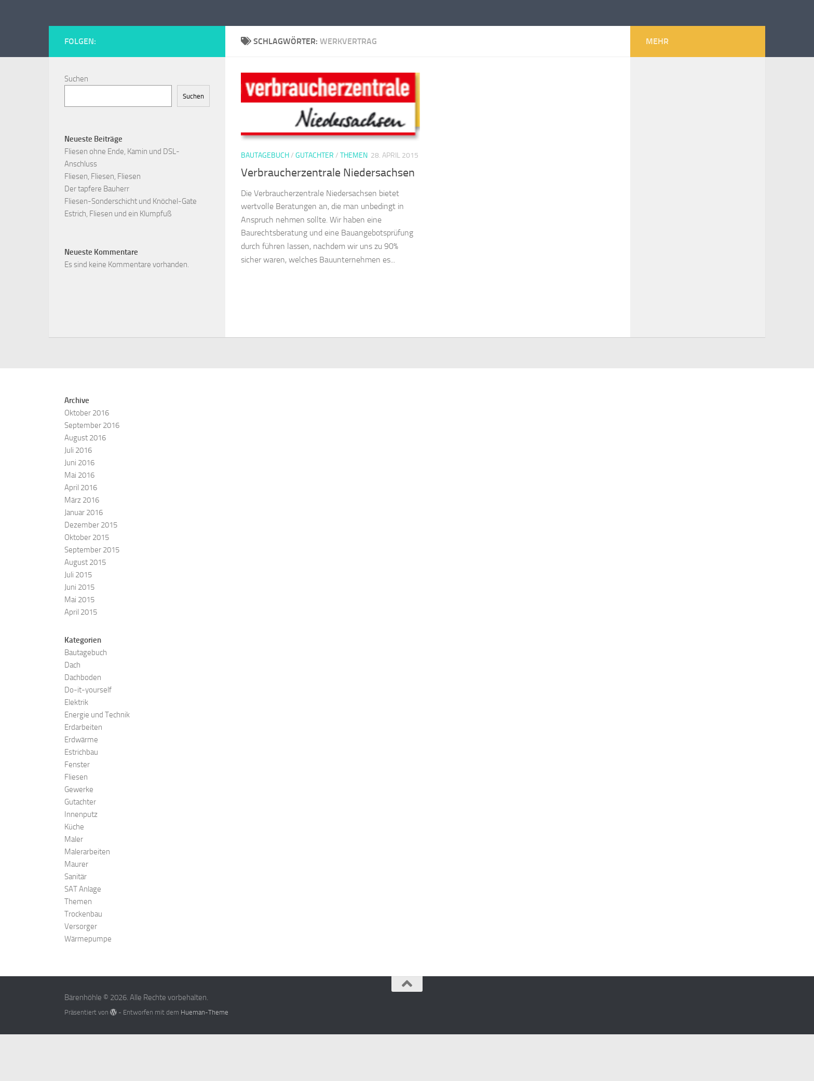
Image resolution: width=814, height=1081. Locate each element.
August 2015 (85, 609)
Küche (74, 873)
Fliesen (76, 823)
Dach (72, 711)
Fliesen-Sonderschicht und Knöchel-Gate (130, 248)
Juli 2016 (78, 497)
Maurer (76, 911)
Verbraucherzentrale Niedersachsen (328, 219)
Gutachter (314, 202)
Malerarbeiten (87, 898)
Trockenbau (83, 960)
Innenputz (81, 861)
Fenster (77, 811)
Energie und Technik (97, 761)
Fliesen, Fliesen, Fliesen (102, 223)
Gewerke (78, 836)
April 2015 (80, 658)
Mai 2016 (79, 521)
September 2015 (91, 596)
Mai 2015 (79, 646)
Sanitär (75, 923)
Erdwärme (81, 786)
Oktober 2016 (86, 459)
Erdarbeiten (83, 774)
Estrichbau (81, 798)
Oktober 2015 (86, 584)
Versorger (80, 973)
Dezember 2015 (90, 571)
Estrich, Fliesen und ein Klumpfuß (117, 260)
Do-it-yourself (88, 736)
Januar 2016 (83, 559)
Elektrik (76, 749)
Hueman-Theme (204, 1059)
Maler (73, 886)
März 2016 (81, 546)
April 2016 (80, 534)
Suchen (76, 125)
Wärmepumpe (88, 985)
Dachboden (82, 724)
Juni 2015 (79, 634)
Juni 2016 (79, 509)
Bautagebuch (265, 202)
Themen (354, 202)
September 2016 (91, 472)
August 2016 (85, 484)
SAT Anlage (82, 935)
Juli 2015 (78, 621)
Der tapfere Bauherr (96, 235)
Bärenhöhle (116, 36)
